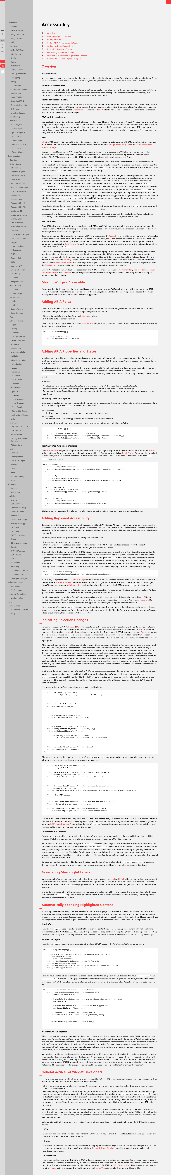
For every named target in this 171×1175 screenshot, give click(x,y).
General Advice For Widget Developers (64, 59)
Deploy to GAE (15, 120)
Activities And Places (19, 352)
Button (152, 450)
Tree (135, 269)
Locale (14, 368)
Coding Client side (18, 73)
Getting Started (17, 456)
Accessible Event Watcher (103, 1148)
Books (12, 558)
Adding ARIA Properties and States (62, 43)
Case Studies (15, 562)
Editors (13, 262)
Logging (14, 324)
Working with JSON (18, 203)
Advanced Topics (16, 320)
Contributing (15, 586)
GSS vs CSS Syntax (19, 411)
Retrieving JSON (17, 101)
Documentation (14, 156)
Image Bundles (17, 281)
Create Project (16, 128)
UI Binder (15, 383)
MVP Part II (16, 531)
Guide (13, 301)
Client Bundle (17, 407)
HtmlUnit (14, 305)
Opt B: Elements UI (18, 144)
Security (14, 328)
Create (13, 58)
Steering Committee (18, 594)
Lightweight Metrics (20, 415)
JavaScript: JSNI (17, 211)
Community (14, 566)
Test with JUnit (15, 297)
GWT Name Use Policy (19, 609)
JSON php (15, 109)
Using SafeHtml (18, 336)
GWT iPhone (16, 554)
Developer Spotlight (19, 578)
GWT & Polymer (16, 124)
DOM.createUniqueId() (60, 824)
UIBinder (14, 277)
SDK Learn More (16, 30)
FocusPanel (145, 599)
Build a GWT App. (17, 50)
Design (13, 62)
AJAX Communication (18, 89)
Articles (12, 496)
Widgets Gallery (17, 445)
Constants (16, 371)
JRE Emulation (16, 434)
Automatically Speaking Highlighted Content (67, 55)
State (56, 259)
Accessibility (16, 387)
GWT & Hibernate (18, 535)
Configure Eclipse (17, 34)
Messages (16, 375)
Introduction (16, 54)
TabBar (55, 272)
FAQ (11, 449)
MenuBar (151, 269)
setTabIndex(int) (74, 585)
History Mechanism (18, 191)
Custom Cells (16, 258)
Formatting (15, 195)
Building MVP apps (18, 523)
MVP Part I (16, 527)
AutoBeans (15, 344)
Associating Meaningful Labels (60, 52)
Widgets (14, 242)
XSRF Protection (18, 340)
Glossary (13, 480)
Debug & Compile (18, 460)
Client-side (15, 179)
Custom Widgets (17, 246)
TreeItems (145, 632)
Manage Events (17, 69)
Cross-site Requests (19, 105)
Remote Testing (17, 309)
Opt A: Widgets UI (18, 132)
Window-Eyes (124, 1165)
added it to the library (62, 262)
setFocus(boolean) (64, 582)
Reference (13, 422)
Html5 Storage (16, 293)
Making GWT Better (16, 582)
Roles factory (70, 244)
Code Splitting (18, 399)
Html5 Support (15, 285)
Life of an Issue (16, 590)
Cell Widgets (16, 250)
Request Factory (17, 348)
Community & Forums (19, 570)
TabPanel (67, 272)
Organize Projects (18, 171)
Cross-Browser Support (20, 234)
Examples (13, 488)
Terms (10, 602)
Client (13, 468)
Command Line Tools (19, 426)
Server (13, 472)
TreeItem (142, 269)
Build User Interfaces (18, 226)
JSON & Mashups (18, 551)
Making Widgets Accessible (59, 36)
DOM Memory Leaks (19, 543)
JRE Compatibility (18, 183)
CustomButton (125, 269)
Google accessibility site (119, 144)
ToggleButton (128, 453)
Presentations (15, 492)
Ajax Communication (19, 187)
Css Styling (15, 273)
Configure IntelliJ (16, 38)
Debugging (15, 77)
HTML (121, 879)
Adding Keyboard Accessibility (60, 46)
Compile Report (18, 403)
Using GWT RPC (17, 97)
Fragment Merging (18, 507)
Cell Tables (15, 254)
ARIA (44, 142)
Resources (12, 484)
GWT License (15, 605)
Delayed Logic (16, 199)
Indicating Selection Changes (60, 49)
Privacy (12, 613)
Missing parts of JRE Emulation (19, 439)
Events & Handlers (18, 269)
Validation (15, 356)
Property (67, 259)
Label (112, 879)
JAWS (115, 1165)
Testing (13, 539)
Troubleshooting (17, 476)
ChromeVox (78, 109)
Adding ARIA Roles (55, 39)
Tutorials (11, 42)
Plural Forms (17, 379)
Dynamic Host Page (19, 519)
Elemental (15, 515)
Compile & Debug (18, 175)
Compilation (16, 85)
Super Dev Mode (17, 511)
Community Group (18, 574)
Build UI (14, 464)
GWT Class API (17, 430)
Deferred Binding (17, 222)
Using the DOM (17, 266)
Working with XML (18, 207)
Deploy (12, 317)
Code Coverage (17, 313)
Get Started (12, 22)
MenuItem (46, 272)
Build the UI (15, 65)
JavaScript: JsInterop (19, 215)
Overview (13, 26)
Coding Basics (15, 164)
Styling (13, 81)
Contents (14, 230)
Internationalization (17, 113)
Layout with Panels (18, 238)
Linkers (14, 419)
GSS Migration (17, 503)
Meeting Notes (17, 598)
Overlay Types (16, 218)
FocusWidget (80, 579)
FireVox (101, 109)
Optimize (14, 391)
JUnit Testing (15, 116)
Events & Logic (18, 140)
